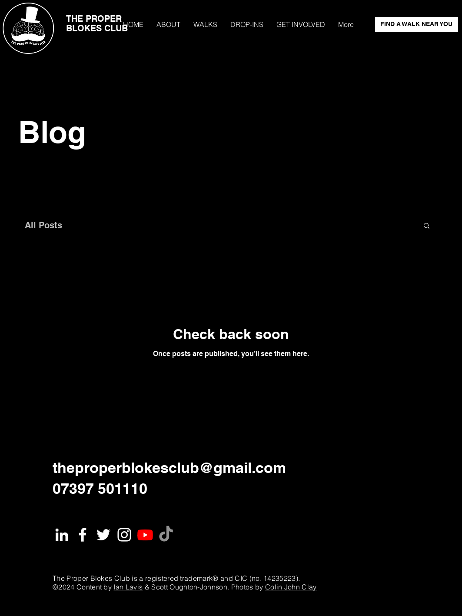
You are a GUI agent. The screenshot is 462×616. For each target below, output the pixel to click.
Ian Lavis (128, 587)
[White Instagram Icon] (124, 535)
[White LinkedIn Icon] (62, 535)
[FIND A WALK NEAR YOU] (416, 24)
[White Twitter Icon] (103, 535)
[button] (426, 226)
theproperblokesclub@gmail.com (169, 467)
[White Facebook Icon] (82, 535)
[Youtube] (145, 535)
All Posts (43, 225)
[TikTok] (166, 535)
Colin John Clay (291, 587)
